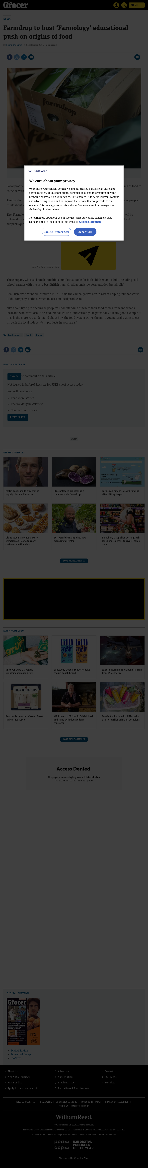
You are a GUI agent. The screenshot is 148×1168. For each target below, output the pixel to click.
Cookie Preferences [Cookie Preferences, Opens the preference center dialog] (57, 232)
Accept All (85, 232)
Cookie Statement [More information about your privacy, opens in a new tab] (90, 221)
